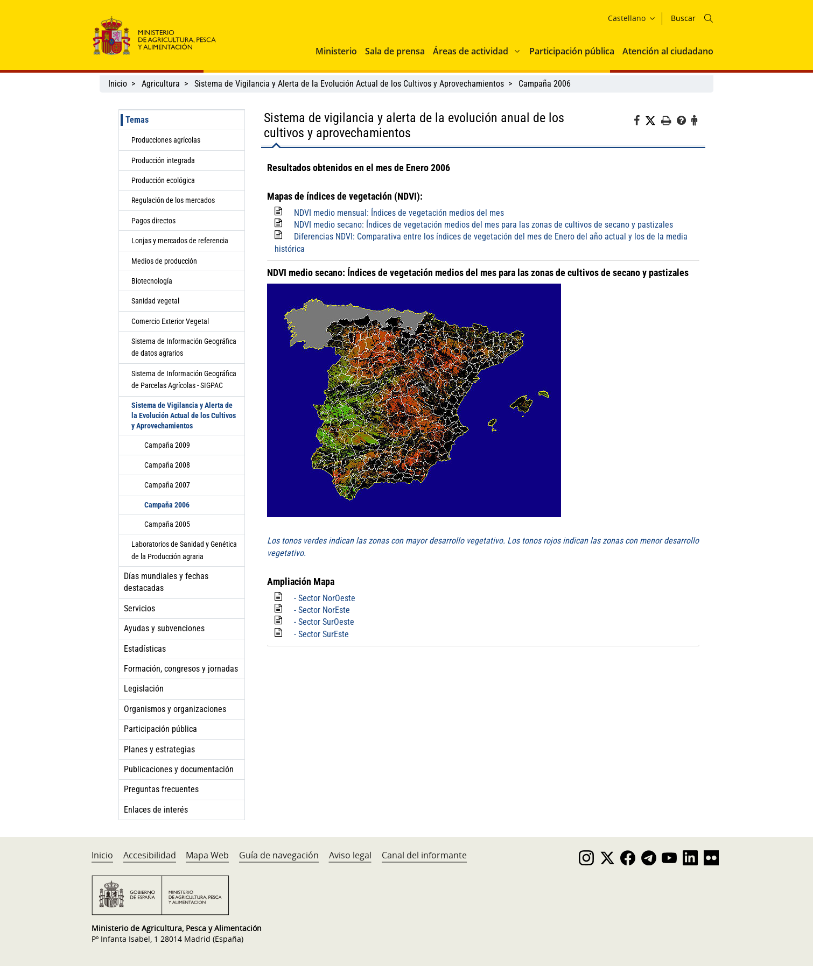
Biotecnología (151, 281)
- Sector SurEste (321, 634)
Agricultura (161, 84)
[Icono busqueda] (708, 18)
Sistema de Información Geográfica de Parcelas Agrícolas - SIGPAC (183, 379)
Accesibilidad (149, 855)
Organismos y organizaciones (175, 709)
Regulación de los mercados (173, 200)
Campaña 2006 (544, 84)
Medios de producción (164, 261)
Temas (137, 120)
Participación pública (571, 51)
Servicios (139, 608)
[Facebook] (639, 122)
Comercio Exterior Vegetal (170, 321)
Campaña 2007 (167, 485)
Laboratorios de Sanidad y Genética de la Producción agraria (184, 550)
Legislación (144, 688)
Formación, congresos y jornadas (181, 669)
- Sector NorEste (322, 610)
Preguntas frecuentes (161, 789)
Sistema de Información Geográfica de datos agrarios (183, 347)
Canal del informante (424, 855)
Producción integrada (163, 160)
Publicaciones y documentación (179, 769)
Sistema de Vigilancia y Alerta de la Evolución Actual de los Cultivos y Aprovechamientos (349, 84)
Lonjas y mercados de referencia (179, 240)
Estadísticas (145, 649)
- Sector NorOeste (324, 598)
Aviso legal (350, 855)
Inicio (117, 84)
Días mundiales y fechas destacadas (166, 582)
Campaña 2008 (167, 465)
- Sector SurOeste (324, 622)
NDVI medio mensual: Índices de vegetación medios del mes (399, 213)
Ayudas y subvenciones (164, 628)
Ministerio (336, 51)
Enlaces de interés (156, 810)
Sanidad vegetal (155, 301)
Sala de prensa (395, 51)
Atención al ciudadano (667, 51)
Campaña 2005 (167, 524)
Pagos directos (153, 220)
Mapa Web (207, 855)
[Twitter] (653, 121)
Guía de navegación (279, 855)
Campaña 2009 (167, 445)
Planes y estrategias (159, 749)
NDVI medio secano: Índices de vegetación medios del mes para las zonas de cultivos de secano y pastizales (483, 225)
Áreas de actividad (470, 51)
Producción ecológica (163, 180)
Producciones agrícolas (165, 140)
